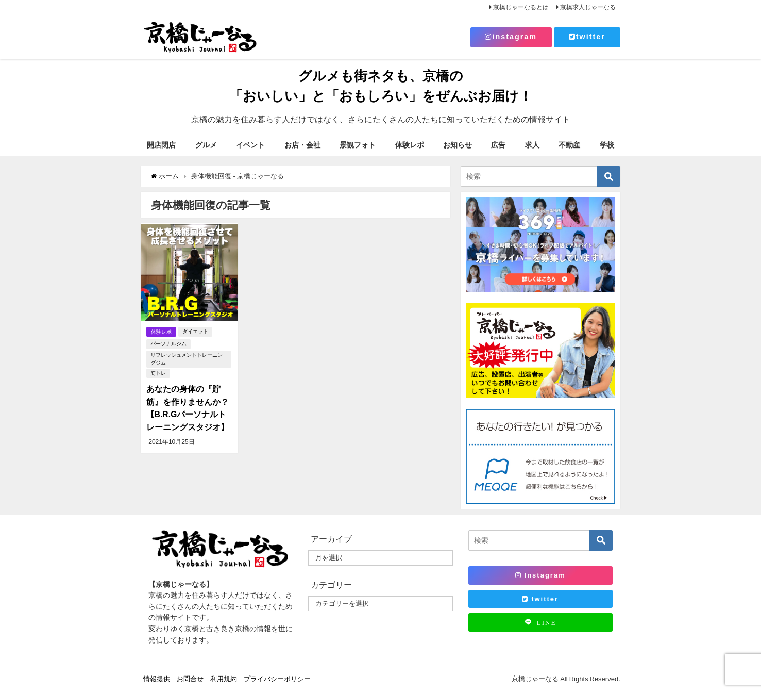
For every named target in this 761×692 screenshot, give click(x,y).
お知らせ (457, 145)
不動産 (569, 145)
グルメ (206, 145)
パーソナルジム (168, 343)
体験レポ (409, 145)
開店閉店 (161, 145)
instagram (511, 36)
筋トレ (157, 373)
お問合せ (190, 678)
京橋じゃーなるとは (521, 7)
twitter (587, 36)
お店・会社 (302, 145)
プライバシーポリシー (277, 678)
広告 (498, 145)
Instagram (540, 575)
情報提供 (156, 678)
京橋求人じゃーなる (588, 7)
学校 (607, 145)
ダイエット (196, 331)
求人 (532, 145)
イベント (250, 145)
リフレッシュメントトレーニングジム (188, 359)
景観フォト (358, 145)
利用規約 (223, 678)
